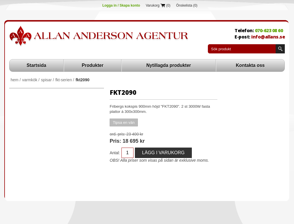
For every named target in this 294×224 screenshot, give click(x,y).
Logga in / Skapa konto (121, 5)
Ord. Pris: (117, 134)
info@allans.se (268, 37)
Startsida (36, 65)
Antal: (115, 152)
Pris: (115, 141)
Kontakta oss (250, 65)
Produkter (93, 65)
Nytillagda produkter (168, 65)
